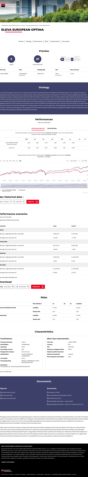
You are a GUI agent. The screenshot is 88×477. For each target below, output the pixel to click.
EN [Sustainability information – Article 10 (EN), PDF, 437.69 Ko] (71, 401)
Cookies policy (40, 474)
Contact (11, 474)
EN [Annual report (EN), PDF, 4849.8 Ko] (11, 395)
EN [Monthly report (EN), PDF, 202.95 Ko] (14, 392)
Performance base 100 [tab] (38, 128)
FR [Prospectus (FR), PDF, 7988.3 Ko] (56, 392)
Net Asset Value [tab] (52, 128)
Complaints (17, 474)
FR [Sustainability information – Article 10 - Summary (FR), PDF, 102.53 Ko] (78, 404)
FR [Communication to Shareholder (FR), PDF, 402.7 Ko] (68, 395)
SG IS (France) (4, 474)
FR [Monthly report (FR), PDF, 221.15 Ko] (12, 392)
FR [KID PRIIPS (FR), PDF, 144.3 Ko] (56, 398)
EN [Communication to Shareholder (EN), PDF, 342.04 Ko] (70, 395)
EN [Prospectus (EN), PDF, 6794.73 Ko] (58, 392)
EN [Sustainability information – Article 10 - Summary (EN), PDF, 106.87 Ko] (80, 404)
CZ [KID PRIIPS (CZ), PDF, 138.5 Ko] (60, 398)
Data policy (47, 474)
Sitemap (23, 474)
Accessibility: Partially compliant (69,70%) (61, 474)
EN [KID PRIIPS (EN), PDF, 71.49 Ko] (58, 398)
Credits (73, 474)
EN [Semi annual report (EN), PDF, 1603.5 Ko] (14, 398)
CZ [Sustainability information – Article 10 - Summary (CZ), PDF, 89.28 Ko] (82, 404)
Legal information (31, 474)
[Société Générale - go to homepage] (41, 5)
